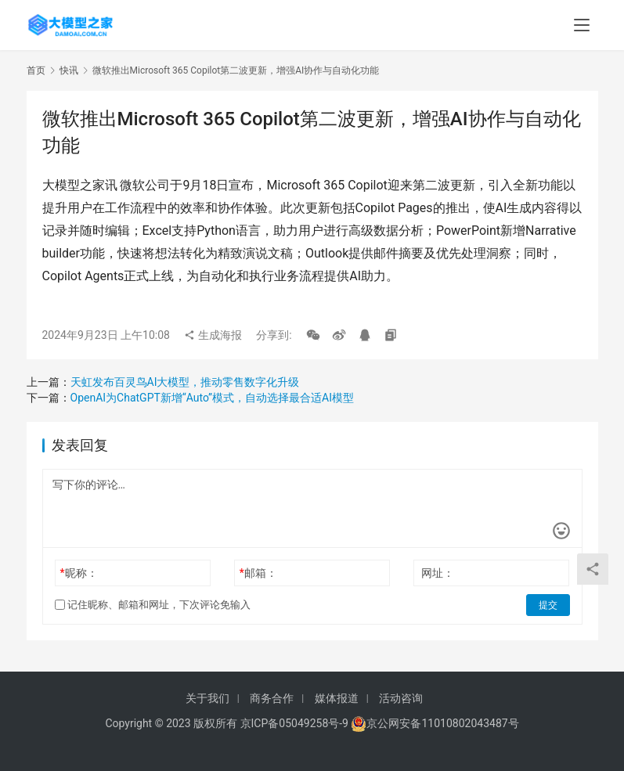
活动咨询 (401, 698)
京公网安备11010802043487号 (442, 723)
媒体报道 (337, 698)
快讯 (69, 70)
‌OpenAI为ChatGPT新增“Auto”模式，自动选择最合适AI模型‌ (212, 397)
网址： (437, 573)
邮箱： (258, 573)
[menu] (581, 25)
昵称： (78, 573)
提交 (548, 605)
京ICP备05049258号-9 (294, 723)
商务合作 (272, 698)
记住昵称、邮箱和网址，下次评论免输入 (153, 605)
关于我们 (207, 698)
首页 (36, 70)
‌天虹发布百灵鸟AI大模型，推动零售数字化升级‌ (185, 382)
